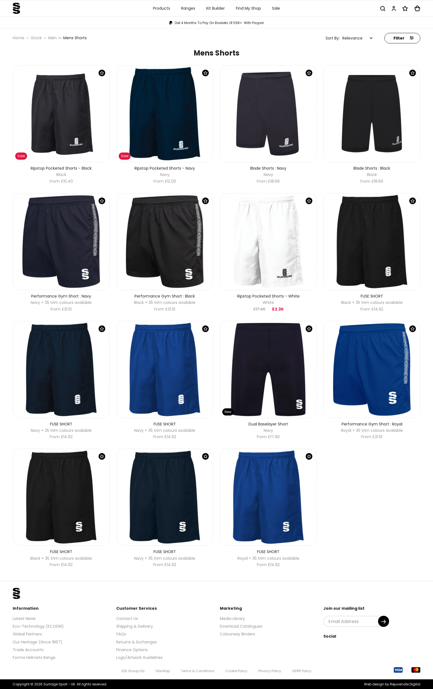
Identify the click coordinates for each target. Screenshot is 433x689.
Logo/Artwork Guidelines (139, 657)
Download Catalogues (241, 626)
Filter (403, 38)
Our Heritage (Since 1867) (37, 642)
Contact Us (127, 618)
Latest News (24, 618)
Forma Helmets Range (34, 657)
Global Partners (27, 634)
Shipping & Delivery (134, 626)
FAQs (121, 634)
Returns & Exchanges (136, 642)
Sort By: (333, 38)
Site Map (162, 671)
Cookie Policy (236, 671)
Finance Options (132, 650)
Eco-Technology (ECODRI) (38, 626)
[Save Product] (102, 73)
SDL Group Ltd (133, 671)
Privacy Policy (269, 671)
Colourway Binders (237, 634)
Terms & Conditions (197, 671)
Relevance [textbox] (352, 38)
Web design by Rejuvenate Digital (392, 684)
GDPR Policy (301, 671)
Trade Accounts (28, 650)
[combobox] (358, 38)
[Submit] (383, 621)
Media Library (232, 618)
